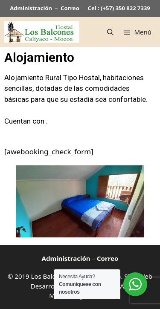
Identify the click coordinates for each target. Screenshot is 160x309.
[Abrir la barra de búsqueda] (110, 32)
